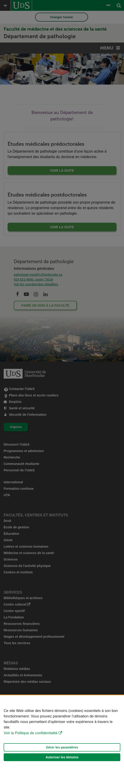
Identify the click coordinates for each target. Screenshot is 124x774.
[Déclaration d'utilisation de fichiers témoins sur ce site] (62, 734)
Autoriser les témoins (62, 757)
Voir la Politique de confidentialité (31, 733)
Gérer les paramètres (62, 747)
